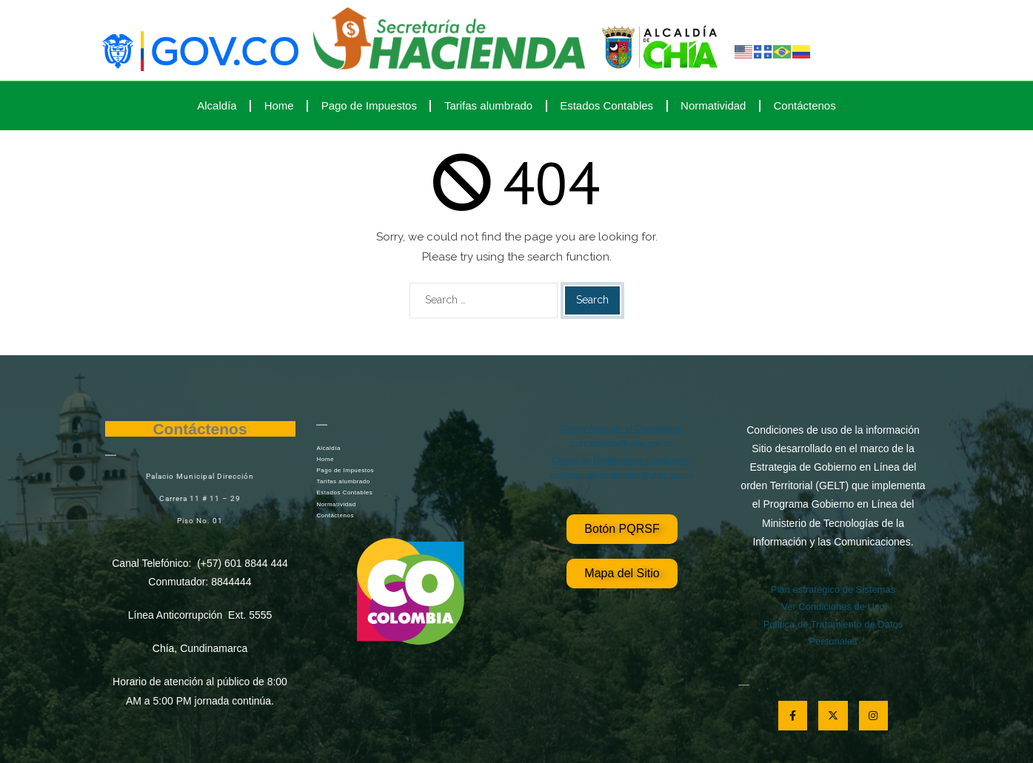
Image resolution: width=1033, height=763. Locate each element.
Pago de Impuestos (369, 105)
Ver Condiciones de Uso (832, 606)
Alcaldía (216, 105)
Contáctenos (804, 105)
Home (279, 105)
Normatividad (713, 105)
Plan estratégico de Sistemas (833, 589)
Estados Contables (606, 105)
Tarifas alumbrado (488, 105)
